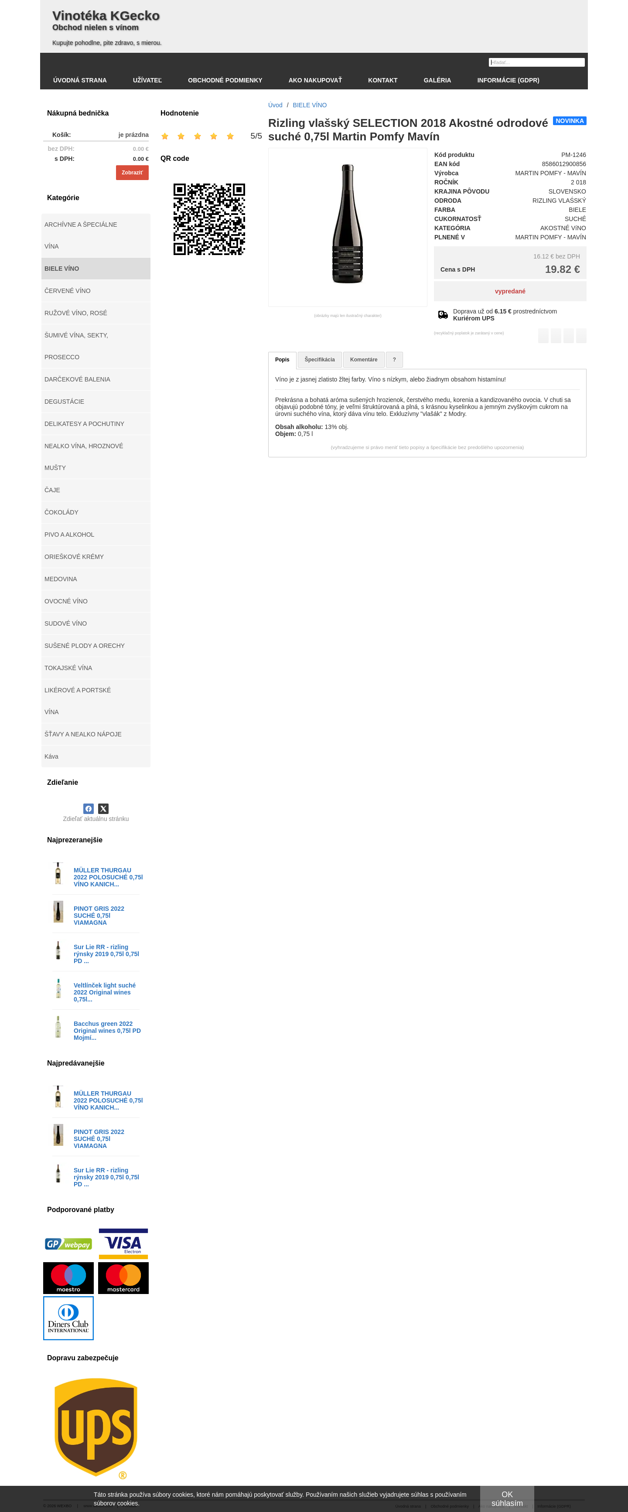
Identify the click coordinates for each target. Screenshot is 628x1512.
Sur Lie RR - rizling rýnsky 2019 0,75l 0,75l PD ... (106, 953)
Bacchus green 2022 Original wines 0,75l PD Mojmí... (107, 1030)
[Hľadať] (579, 61)
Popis (282, 360)
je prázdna (134, 134)
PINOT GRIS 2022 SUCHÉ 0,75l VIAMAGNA (99, 915)
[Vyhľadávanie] (537, 62)
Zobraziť (132, 173)
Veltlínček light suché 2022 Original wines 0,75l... (105, 992)
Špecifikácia (320, 360)
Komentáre (364, 360)
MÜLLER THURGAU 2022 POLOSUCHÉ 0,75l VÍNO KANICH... (108, 877)
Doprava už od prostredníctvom (505, 315)
